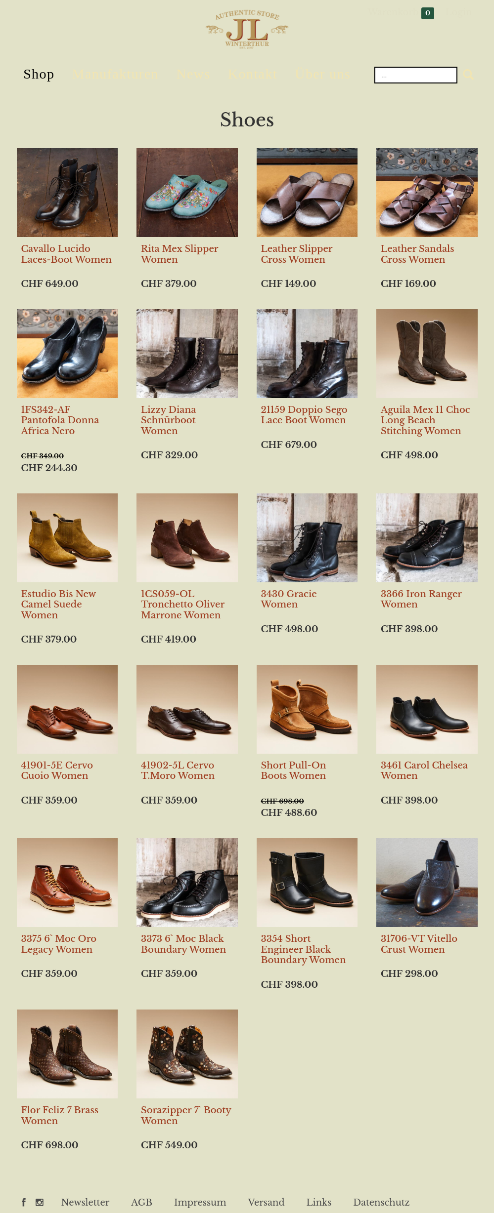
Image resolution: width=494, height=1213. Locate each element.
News (193, 73)
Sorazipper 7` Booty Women (186, 1116)
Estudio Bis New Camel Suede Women (58, 605)
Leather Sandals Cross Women (417, 254)
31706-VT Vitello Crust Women (419, 944)
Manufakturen (115, 73)
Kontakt (252, 73)
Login (458, 12)
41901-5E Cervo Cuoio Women (57, 771)
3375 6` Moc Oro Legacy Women (59, 944)
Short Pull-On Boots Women (293, 771)
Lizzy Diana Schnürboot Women (168, 420)
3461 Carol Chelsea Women (424, 771)
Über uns (323, 73)
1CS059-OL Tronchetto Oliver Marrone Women (183, 605)
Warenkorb (401, 13)
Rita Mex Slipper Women (179, 254)
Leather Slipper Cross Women (297, 254)
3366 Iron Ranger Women (421, 599)
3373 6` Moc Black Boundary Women (183, 944)
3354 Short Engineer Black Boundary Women (303, 949)
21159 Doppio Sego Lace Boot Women (304, 415)
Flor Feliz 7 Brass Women (60, 1116)
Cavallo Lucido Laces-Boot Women (66, 254)
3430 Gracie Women (289, 599)
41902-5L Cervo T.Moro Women (178, 771)
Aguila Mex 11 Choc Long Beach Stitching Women (425, 420)
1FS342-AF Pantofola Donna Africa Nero (60, 420)
